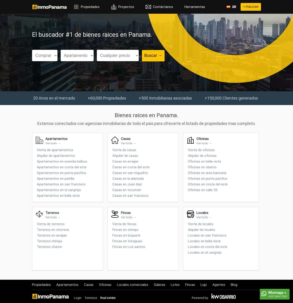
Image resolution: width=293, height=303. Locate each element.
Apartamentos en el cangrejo (59, 190)
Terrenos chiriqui (49, 241)
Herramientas (194, 7)
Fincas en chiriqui (125, 229)
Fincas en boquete (126, 235)
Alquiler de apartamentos (56, 155)
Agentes (218, 284)
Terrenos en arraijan (52, 235)
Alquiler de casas (125, 155)
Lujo (204, 284)
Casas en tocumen (126, 190)
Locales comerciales (132, 284)
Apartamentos (67, 284)
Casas (89, 284)
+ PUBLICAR (250, 6)
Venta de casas (124, 150)
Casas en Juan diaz (127, 184)
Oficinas (105, 284)
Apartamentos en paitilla (55, 178)
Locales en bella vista (204, 241)
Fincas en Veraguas (127, 241)
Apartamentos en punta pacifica (61, 173)
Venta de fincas (124, 224)
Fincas (190, 284)
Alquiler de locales (201, 229)
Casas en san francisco (130, 195)
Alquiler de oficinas (202, 155)
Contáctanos (163, 7)
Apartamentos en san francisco (61, 184)
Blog (234, 284)
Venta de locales (200, 224)
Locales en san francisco (207, 235)
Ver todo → (53, 143)
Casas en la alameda (128, 178)
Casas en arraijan (125, 161)
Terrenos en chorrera (53, 229)
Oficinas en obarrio (202, 167)
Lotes (175, 284)
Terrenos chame (49, 247)
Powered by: (200, 298)
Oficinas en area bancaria (207, 173)
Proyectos (126, 7)
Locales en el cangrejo (205, 252)
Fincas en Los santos (128, 247)
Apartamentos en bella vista (58, 195)
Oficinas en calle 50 (202, 190)
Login (77, 298)
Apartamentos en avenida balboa (62, 161)
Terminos (90, 298)
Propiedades (90, 7)
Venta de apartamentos (55, 150)
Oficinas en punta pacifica (207, 178)
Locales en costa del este (207, 247)
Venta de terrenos (51, 224)
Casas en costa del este (130, 167)
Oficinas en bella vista (204, 161)
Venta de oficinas (201, 150)
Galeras (159, 284)
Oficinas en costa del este (208, 184)
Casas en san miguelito (130, 173)
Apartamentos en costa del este (62, 167)
